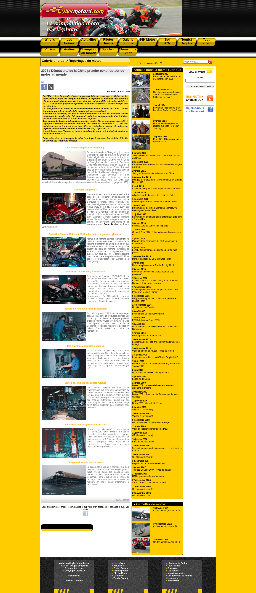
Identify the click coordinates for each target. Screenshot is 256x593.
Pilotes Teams (120, 568)
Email (200, 77)
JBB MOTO (173, 580)
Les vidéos (172, 570)
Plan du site (74, 575)
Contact (79, 580)
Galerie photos (53, 61)
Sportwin (172, 568)
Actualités (118, 565)
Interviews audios (176, 573)
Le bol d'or (118, 575)
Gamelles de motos (150, 504)
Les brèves (119, 563)
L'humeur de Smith (177, 563)
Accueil (69, 580)
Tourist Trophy (120, 578)
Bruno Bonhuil (111, 224)
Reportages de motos (85, 61)
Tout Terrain (173, 565)
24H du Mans (120, 573)
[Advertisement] (200, 168)
